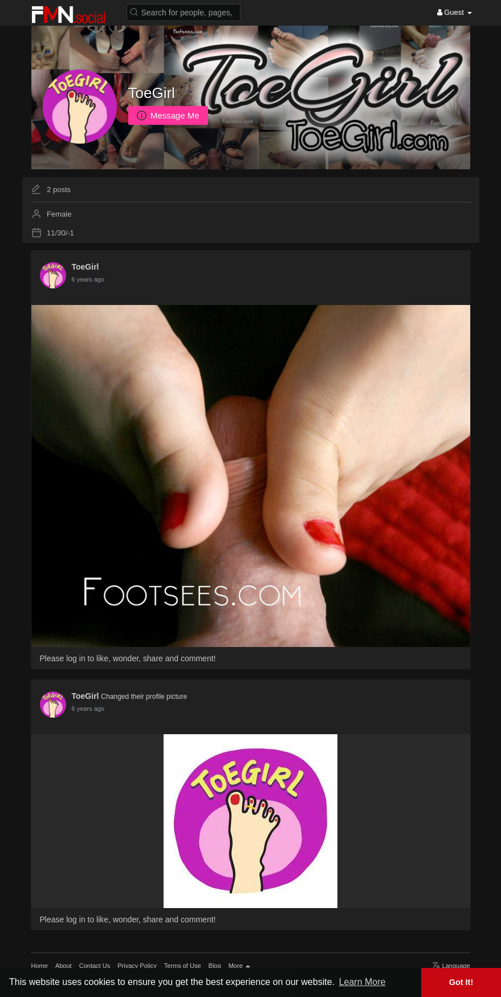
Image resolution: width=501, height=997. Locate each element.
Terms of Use (182, 965)
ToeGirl (151, 92)
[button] (184, 11)
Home (39, 965)
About (63, 965)
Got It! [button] (461, 982)
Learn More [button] (362, 982)
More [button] (239, 965)
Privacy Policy (136, 965)
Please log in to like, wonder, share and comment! (128, 658)
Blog (215, 965)
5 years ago (88, 279)
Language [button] (451, 965)
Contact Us (94, 965)
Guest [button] (454, 12)
